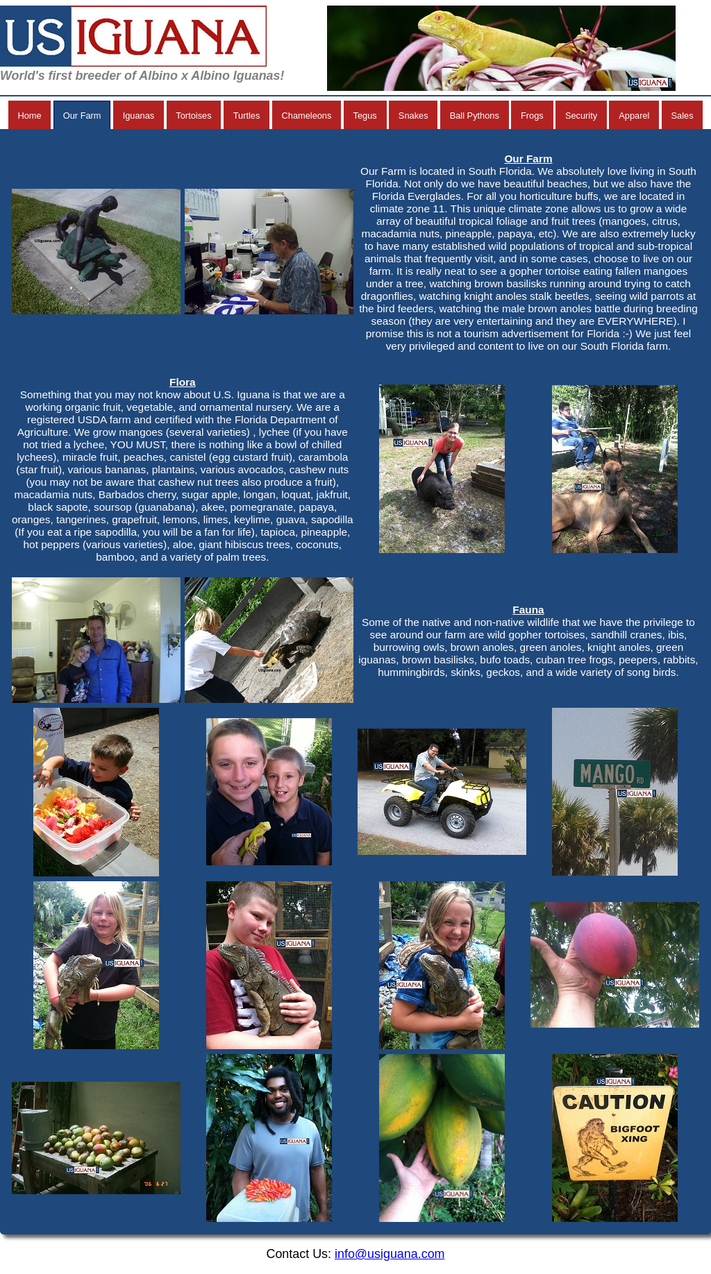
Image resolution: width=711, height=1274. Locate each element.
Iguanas (139, 115)
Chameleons (307, 115)
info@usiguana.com (390, 1254)
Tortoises (193, 115)
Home (29, 115)
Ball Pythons (474, 115)
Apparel (634, 115)
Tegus (365, 115)
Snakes (413, 115)
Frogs (532, 115)
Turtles (246, 115)
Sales (682, 115)
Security (581, 115)
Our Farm (82, 115)
